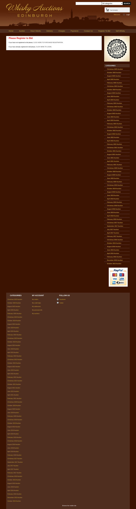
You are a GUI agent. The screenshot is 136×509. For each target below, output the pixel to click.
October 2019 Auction (114, 188)
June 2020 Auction (113, 178)
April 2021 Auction (113, 161)
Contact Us (88, 31)
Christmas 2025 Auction (115, 69)
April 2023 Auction (113, 120)
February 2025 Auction (114, 83)
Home (11, 31)
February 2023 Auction (114, 123)
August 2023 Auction (114, 113)
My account (38, 295)
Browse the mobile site (69, 505)
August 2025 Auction (114, 76)
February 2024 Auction (114, 103)
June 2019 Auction (113, 195)
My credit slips (36, 303)
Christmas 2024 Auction (115, 86)
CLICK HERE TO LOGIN (43, 47)
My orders (35, 299)
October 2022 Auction (114, 130)
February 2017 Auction (114, 236)
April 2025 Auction (113, 79)
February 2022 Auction (114, 144)
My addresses (36, 306)
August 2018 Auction (114, 209)
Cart (114, 10)
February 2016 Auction (114, 257)
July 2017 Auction (113, 229)
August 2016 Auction (114, 246)
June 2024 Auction (113, 96)
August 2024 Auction (114, 93)
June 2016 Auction (113, 250)
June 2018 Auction (113, 212)
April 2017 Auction (113, 233)
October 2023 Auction (114, 110)
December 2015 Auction (115, 260)
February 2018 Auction (114, 219)
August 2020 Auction (114, 175)
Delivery (49, 31)
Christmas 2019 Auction (115, 185)
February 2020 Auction (114, 181)
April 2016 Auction (113, 253)
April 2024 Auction (113, 100)
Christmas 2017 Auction (115, 222)
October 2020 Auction (114, 171)
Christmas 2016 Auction (115, 239)
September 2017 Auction (115, 226)
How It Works (35, 31)
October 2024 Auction (114, 89)
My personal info (37, 310)
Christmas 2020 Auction (115, 168)
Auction (22, 31)
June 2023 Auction (113, 117)
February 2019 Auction (114, 202)
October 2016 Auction (114, 243)
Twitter (61, 303)
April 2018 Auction (113, 216)
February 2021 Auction (114, 164)
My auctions (35, 313)
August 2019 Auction (114, 192)
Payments (74, 31)
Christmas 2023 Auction (115, 106)
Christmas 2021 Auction (115, 147)
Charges (61, 31)
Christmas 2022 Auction (115, 127)
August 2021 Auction (114, 154)
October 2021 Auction (114, 151)
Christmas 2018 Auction (115, 205)
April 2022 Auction (113, 141)
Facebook (62, 299)
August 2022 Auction (114, 134)
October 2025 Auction (114, 72)
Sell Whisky (120, 31)
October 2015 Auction (114, 263)
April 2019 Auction (113, 199)
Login (128, 14)
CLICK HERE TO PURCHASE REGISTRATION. (48, 42)
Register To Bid (104, 31)
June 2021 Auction (113, 158)
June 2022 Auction (113, 137)
